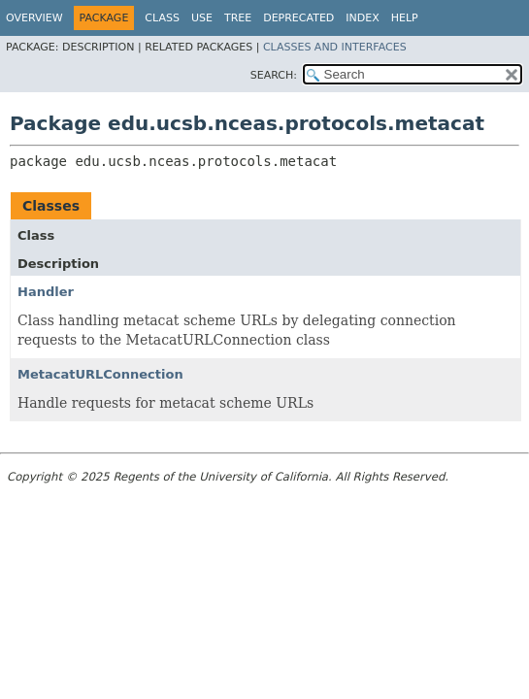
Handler (45, 291)
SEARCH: (273, 75)
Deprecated (298, 18)
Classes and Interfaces (335, 47)
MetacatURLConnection (100, 374)
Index (362, 18)
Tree (237, 18)
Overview (34, 18)
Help (404, 18)
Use (202, 18)
